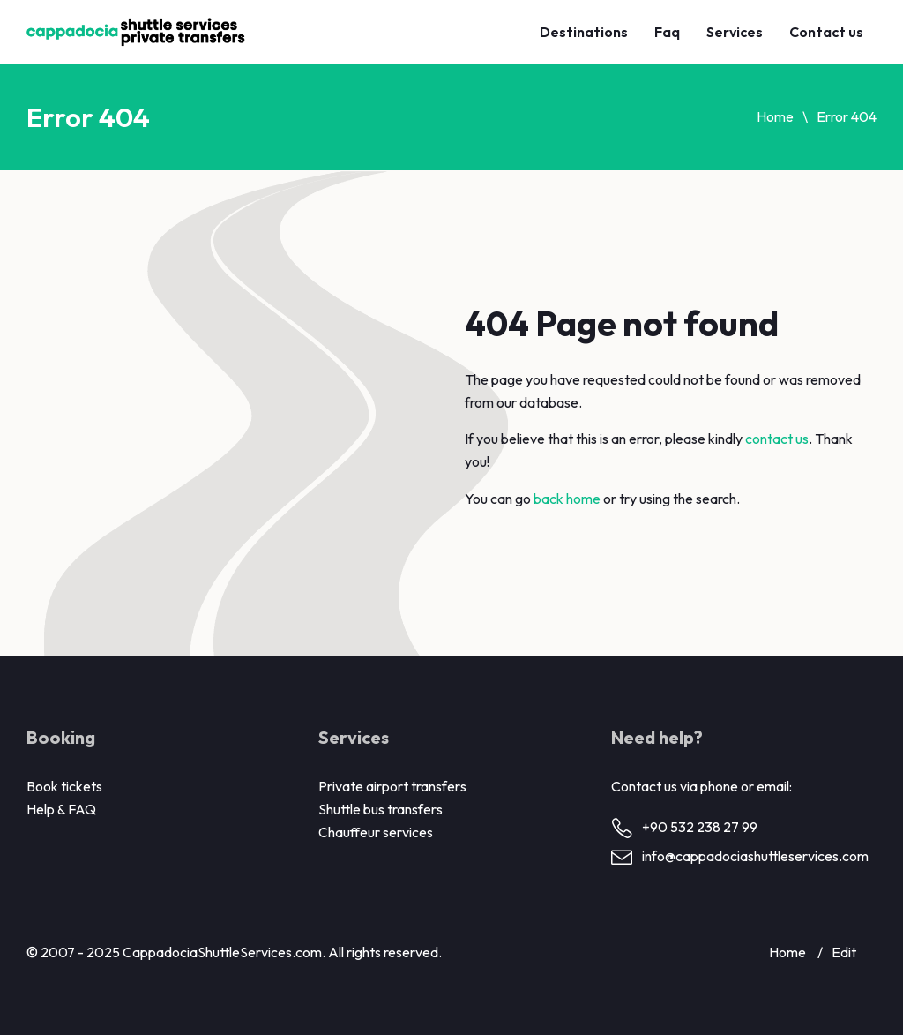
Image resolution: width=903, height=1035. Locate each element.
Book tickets (64, 786)
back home (567, 498)
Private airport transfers (392, 786)
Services (734, 32)
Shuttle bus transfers (380, 809)
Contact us (826, 32)
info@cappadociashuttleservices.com (755, 856)
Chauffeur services (375, 832)
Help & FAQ (61, 809)
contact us (777, 438)
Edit (844, 952)
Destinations (584, 32)
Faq (667, 32)
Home (775, 116)
